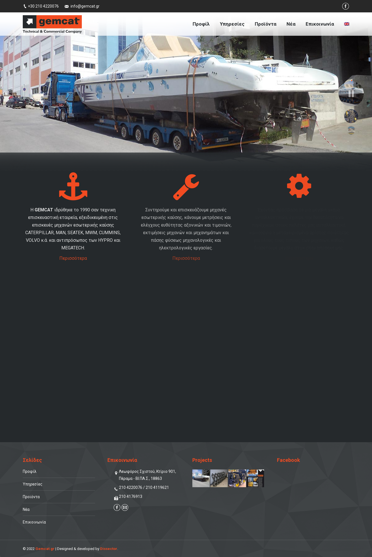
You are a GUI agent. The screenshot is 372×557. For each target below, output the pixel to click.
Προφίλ (30, 471)
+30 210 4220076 (43, 6)
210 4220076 (130, 487)
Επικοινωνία (34, 522)
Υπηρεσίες (32, 484)
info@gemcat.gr (85, 6)
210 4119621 (157, 487)
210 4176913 (130, 496)
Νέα (26, 509)
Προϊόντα (31, 497)
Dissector (108, 549)
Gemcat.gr (45, 549)
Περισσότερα (73, 258)
